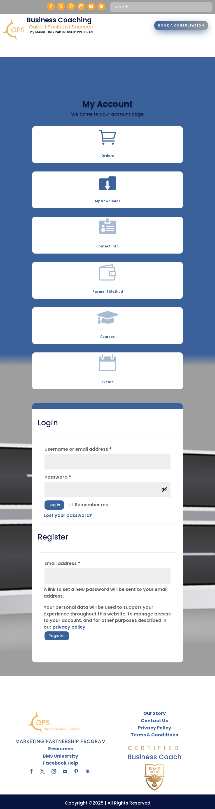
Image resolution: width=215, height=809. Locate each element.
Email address (73, 563)
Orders (107, 155)
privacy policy (69, 627)
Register (56, 635)
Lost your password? (68, 515)
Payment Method (107, 291)
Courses (107, 336)
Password (68, 476)
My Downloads (107, 201)
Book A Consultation (181, 25)
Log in (54, 505)
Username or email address (88, 448)
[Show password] (164, 489)
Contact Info (107, 246)
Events (108, 382)
